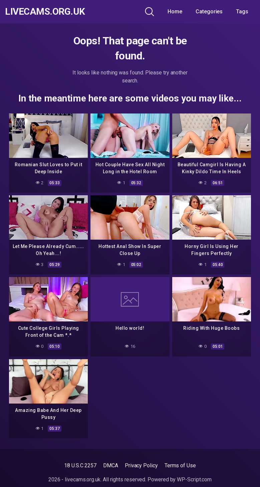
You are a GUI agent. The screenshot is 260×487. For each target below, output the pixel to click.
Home (175, 11)
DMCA (110, 465)
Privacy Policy (141, 465)
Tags (242, 11)
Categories (209, 11)
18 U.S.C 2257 (80, 465)
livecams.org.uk (45, 11)
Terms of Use (180, 465)
